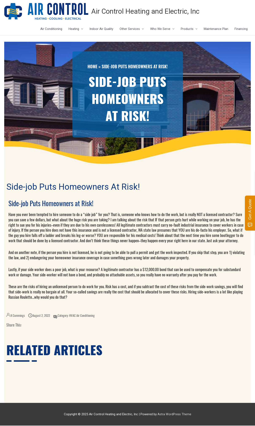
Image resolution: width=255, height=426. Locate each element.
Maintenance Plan (216, 29)
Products (187, 29)
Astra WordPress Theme (174, 414)
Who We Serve (160, 29)
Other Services (130, 29)
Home (92, 67)
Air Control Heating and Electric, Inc (151, 11)
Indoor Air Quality (101, 29)
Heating (74, 29)
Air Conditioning (51, 29)
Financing (241, 29)
